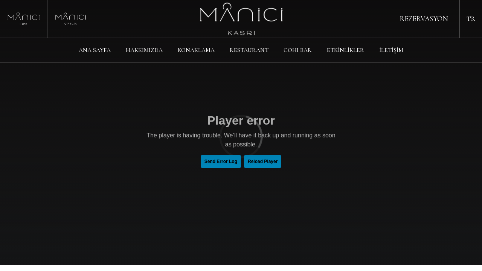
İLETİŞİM (391, 50)
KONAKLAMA (196, 50)
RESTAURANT (249, 50)
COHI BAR (298, 50)
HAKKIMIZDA (144, 50)
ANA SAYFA (95, 50)
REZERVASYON (424, 18)
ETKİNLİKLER (345, 50)
